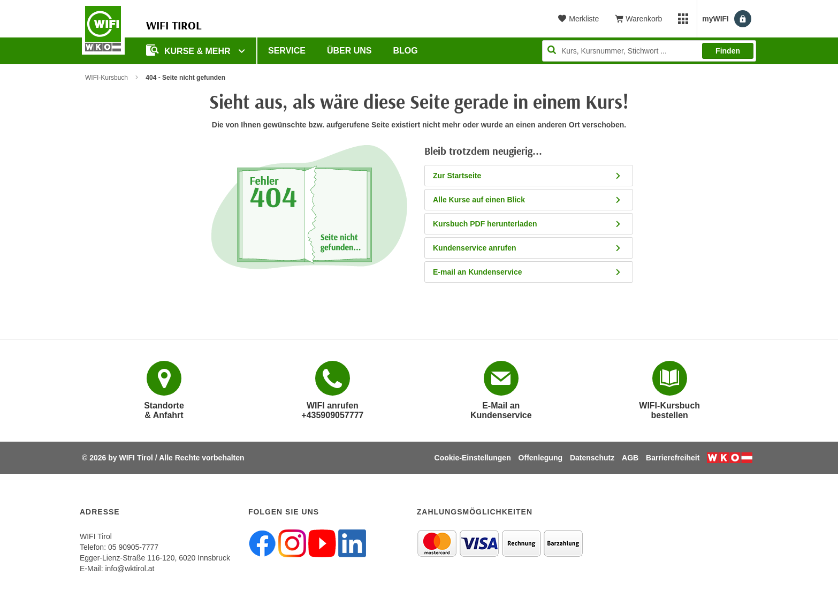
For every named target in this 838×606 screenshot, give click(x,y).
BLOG (405, 50)
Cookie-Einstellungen (473, 457)
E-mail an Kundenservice (527, 272)
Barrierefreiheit (672, 457)
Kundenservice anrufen (527, 248)
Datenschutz (592, 457)
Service (287, 50)
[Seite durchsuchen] (649, 51)
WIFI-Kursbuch (106, 77)
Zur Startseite (527, 175)
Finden (727, 51)
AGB (630, 457)
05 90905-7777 (133, 547)
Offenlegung (540, 457)
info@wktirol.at (129, 568)
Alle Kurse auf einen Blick (527, 199)
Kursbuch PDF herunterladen (527, 223)
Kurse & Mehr (189, 50)
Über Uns (349, 50)
